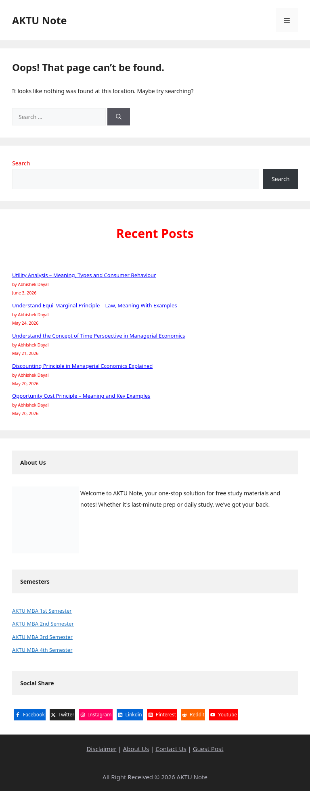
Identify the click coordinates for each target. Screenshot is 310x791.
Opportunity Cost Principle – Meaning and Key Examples (81, 395)
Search (21, 163)
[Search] (118, 116)
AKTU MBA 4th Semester (42, 649)
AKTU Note (39, 20)
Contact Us (170, 749)
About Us (136, 749)
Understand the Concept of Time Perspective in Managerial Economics (98, 335)
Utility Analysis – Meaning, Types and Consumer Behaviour (84, 275)
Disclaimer (101, 749)
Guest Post (208, 749)
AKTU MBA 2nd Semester (43, 623)
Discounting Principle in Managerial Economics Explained (82, 365)
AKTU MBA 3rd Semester (42, 637)
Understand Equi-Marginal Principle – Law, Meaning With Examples (94, 305)
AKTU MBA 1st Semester (42, 610)
